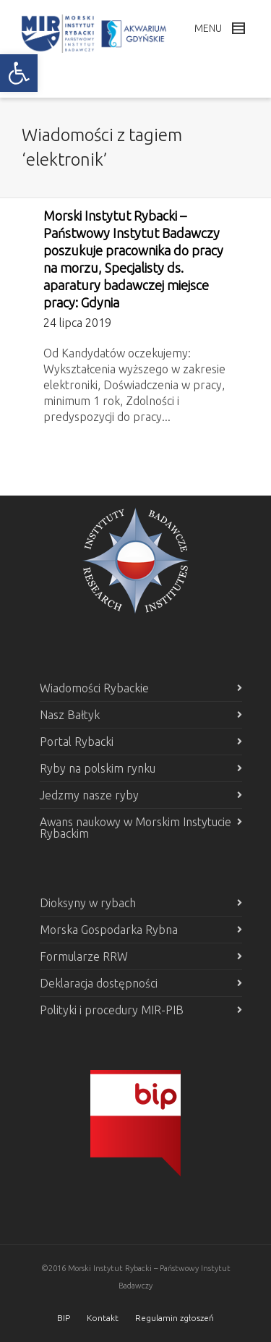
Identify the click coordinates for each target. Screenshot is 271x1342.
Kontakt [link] (103, 1317)
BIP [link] (63, 1317)
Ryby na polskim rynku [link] (97, 768)
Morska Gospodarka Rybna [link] (109, 929)
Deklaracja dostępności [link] (99, 983)
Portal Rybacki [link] (76, 741)
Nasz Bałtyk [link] (70, 714)
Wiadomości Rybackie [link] (94, 688)
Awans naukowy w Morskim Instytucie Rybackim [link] (135, 827)
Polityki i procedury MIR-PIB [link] (112, 1009)
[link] (19, 73)
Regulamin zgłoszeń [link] (174, 1317)
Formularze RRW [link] (84, 956)
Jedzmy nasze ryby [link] (89, 795)
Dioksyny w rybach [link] (88, 902)
